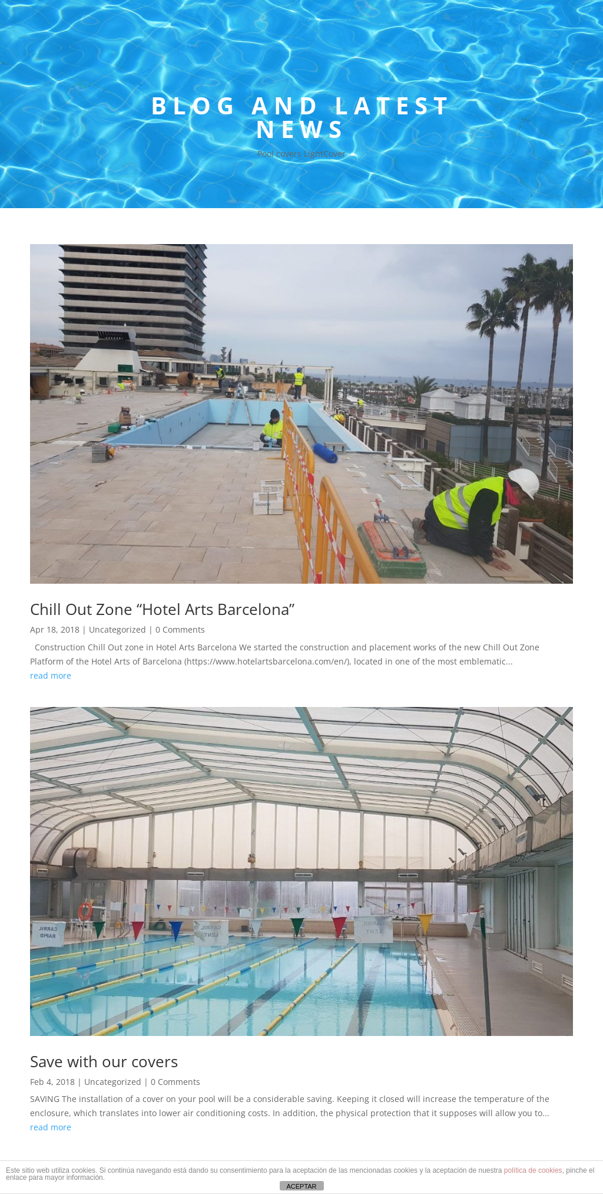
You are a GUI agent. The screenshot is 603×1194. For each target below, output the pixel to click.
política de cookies (533, 1170)
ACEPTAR (301, 1186)
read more (50, 675)
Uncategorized (117, 629)
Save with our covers (104, 1061)
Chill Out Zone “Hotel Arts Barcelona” (162, 609)
